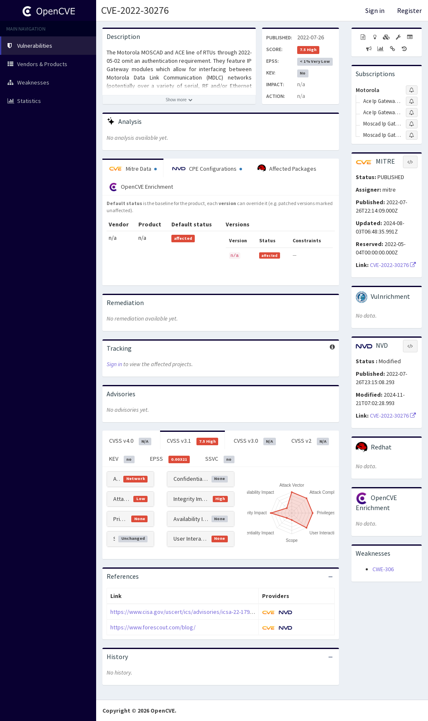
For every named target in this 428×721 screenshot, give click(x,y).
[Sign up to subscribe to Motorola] (412, 90)
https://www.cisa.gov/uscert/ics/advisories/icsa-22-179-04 (183, 612)
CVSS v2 (310, 441)
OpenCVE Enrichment (141, 187)
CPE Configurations (207, 168)
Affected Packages (286, 168)
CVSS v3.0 (255, 441)
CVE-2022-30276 (135, 10)
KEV (122, 459)
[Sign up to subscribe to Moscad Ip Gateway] (412, 123)
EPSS (170, 459)
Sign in (375, 10)
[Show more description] (179, 99)
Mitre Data (133, 168)
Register (409, 10)
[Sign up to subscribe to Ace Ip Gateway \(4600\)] (412, 101)
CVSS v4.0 (130, 441)
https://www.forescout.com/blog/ (153, 627)
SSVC (219, 459)
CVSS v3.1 (193, 441)
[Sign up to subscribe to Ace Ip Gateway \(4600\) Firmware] (412, 112)
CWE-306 (383, 569)
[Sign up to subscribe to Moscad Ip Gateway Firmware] (412, 135)
